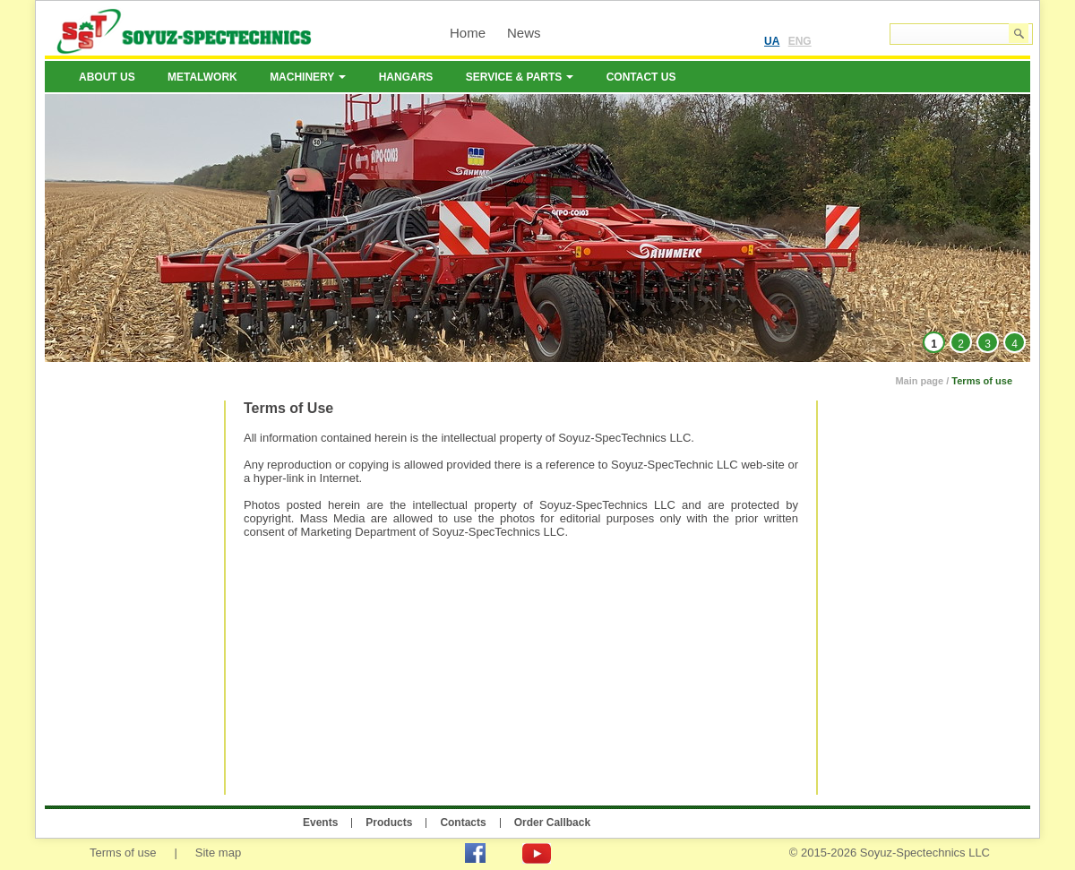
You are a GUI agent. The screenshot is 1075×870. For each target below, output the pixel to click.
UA (771, 41)
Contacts (463, 822)
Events (320, 822)
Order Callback (552, 822)
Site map (218, 852)
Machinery (308, 77)
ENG (800, 41)
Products (389, 822)
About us (107, 77)
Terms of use (981, 380)
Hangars (406, 77)
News (524, 32)
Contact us (641, 77)
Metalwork (202, 77)
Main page (919, 380)
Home (468, 32)
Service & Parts (520, 77)
